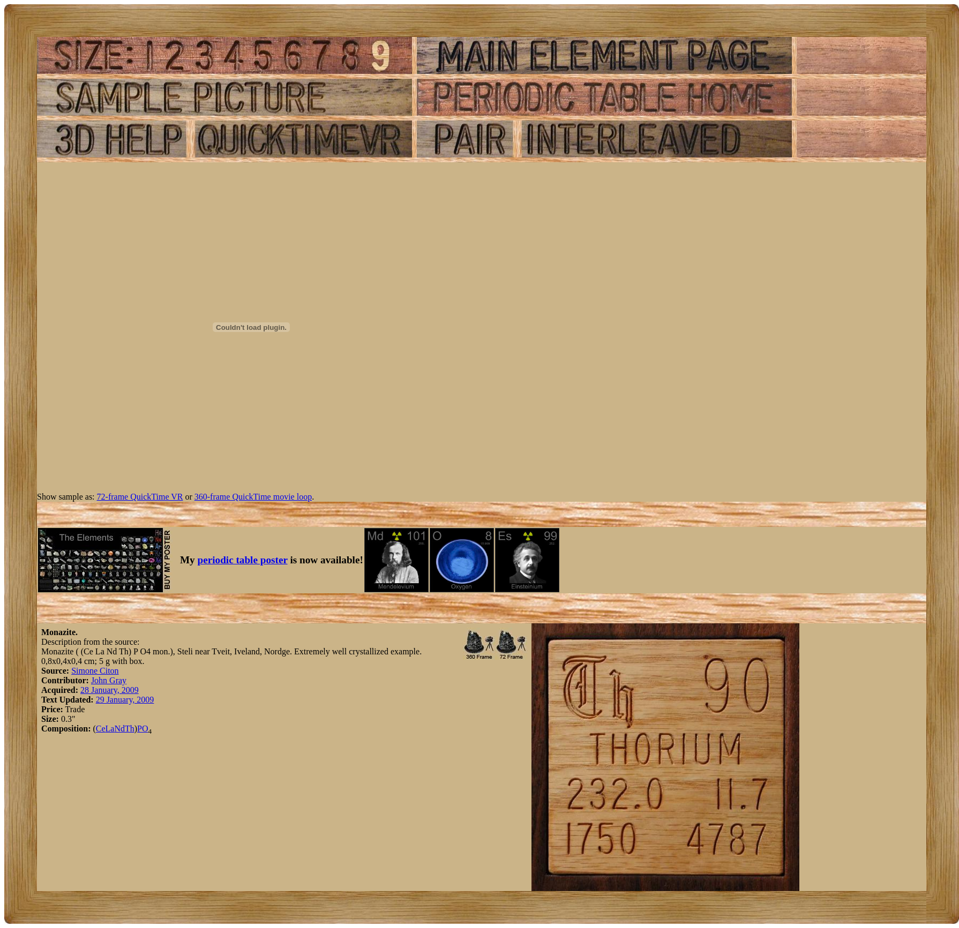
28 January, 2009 (109, 690)
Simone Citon (94, 670)
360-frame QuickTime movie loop (253, 496)
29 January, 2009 (125, 699)
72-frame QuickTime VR (140, 496)
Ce (101, 728)
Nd (119, 728)
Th (129, 728)
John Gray (108, 680)
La (110, 728)
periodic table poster (243, 559)
